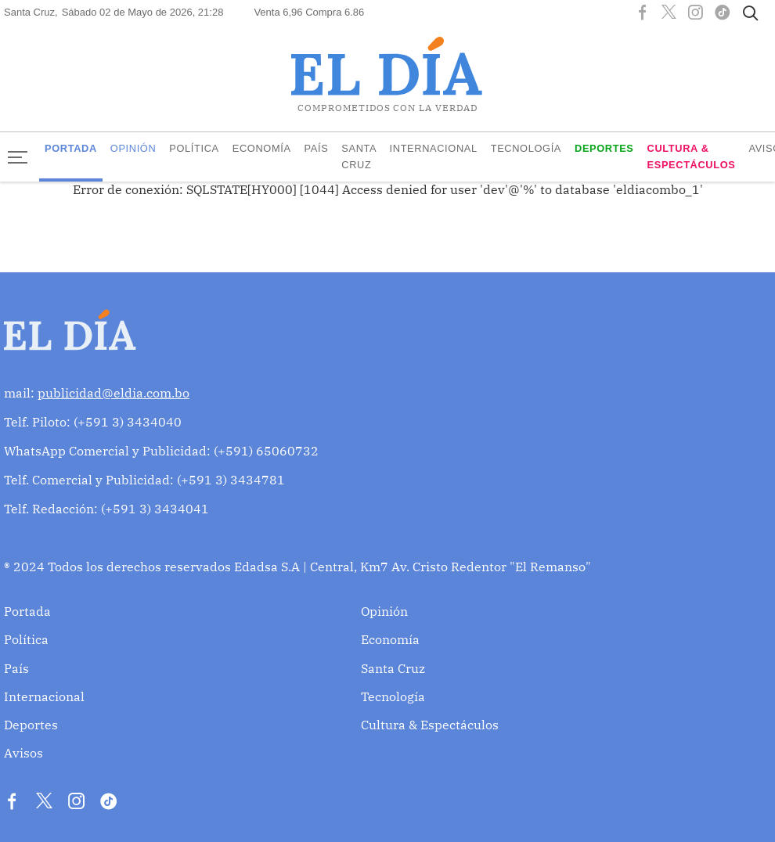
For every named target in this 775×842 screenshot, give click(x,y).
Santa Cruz (359, 156)
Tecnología (526, 148)
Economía (261, 148)
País (317, 148)
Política (193, 148)
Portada (71, 148)
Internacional (434, 148)
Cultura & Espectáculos (691, 156)
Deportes (604, 148)
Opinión (133, 148)
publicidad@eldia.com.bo (113, 393)
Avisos (23, 753)
